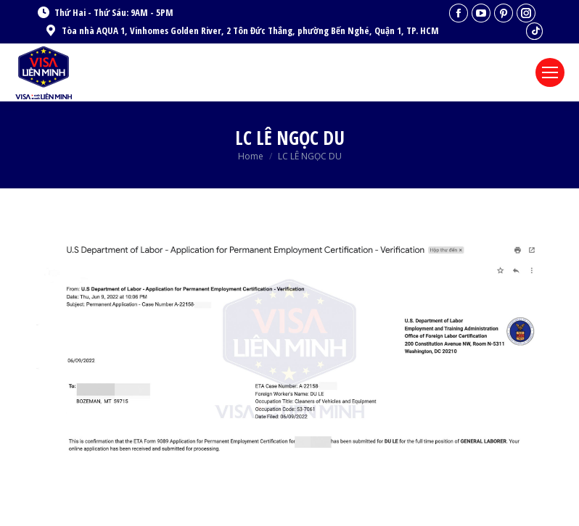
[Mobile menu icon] (549, 72)
